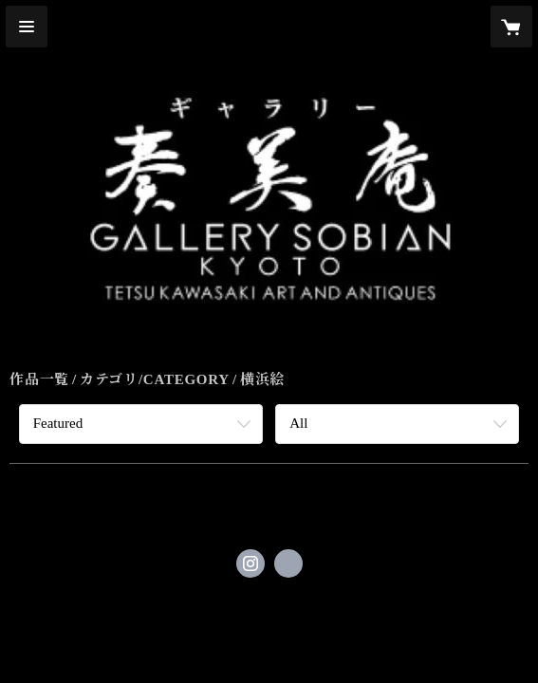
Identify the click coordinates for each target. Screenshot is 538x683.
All (298, 423)
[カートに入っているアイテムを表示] (511, 26)
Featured (58, 423)
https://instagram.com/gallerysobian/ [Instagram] (250, 563)
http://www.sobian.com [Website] (288, 563)
